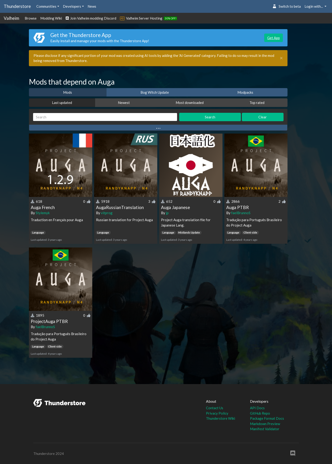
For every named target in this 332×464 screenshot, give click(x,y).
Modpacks (245, 92)
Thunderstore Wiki (220, 418)
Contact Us (214, 408)
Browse (31, 18)
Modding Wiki (51, 18)
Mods (67, 92)
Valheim (11, 18)
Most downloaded (190, 102)
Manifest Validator (264, 429)
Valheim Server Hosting (144, 18)
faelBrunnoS (240, 213)
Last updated (62, 102)
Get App (273, 38)
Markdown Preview (265, 424)
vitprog (107, 213)
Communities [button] (46, 6)
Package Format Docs (267, 418)
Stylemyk (43, 213)
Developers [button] (72, 6)
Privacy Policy (217, 413)
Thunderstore (17, 6)
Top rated (257, 102)
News (92, 6)
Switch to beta (287, 6)
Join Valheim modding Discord (91, 18)
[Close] (281, 58)
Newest (124, 102)
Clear (262, 117)
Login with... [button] (314, 6)
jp (167, 213)
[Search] (105, 117)
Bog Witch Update (154, 92)
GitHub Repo (260, 413)
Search (210, 117)
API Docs (257, 408)
